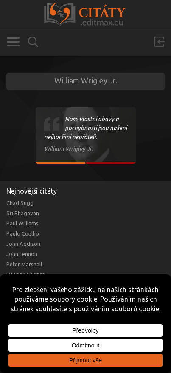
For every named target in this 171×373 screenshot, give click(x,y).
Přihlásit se (159, 42)
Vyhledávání (33, 42)
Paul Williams (22, 223)
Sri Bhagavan (22, 213)
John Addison (23, 244)
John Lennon (21, 254)
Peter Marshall (24, 264)
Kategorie (13, 41)
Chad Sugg (20, 203)
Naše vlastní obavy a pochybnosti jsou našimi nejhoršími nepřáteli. (85, 128)
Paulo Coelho (22, 233)
